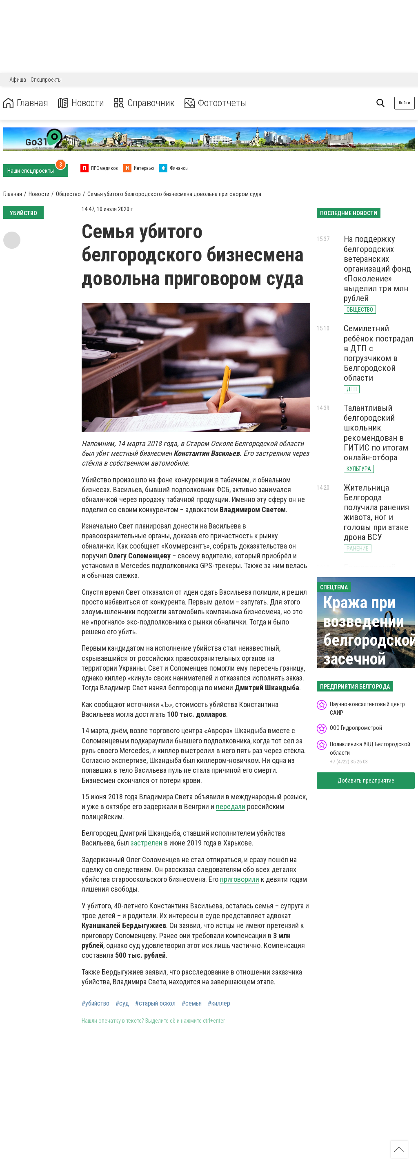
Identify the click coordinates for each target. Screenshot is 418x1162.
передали (230, 806)
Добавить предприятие (366, 780)
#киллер (219, 1003)
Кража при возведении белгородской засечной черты (370, 640)
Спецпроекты (46, 79)
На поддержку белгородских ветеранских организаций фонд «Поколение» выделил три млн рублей (377, 268)
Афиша (17, 79)
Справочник (144, 103)
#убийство (95, 1003)
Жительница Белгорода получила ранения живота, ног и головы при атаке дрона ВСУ (376, 512)
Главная (25, 103)
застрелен (146, 843)
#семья (192, 1003)
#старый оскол (155, 1003)
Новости (81, 103)
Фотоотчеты (216, 103)
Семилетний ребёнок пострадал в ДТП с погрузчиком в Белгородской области (379, 353)
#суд (122, 1003)
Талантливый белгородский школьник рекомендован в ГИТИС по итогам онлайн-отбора (376, 432)
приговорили (239, 879)
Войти (404, 102)
